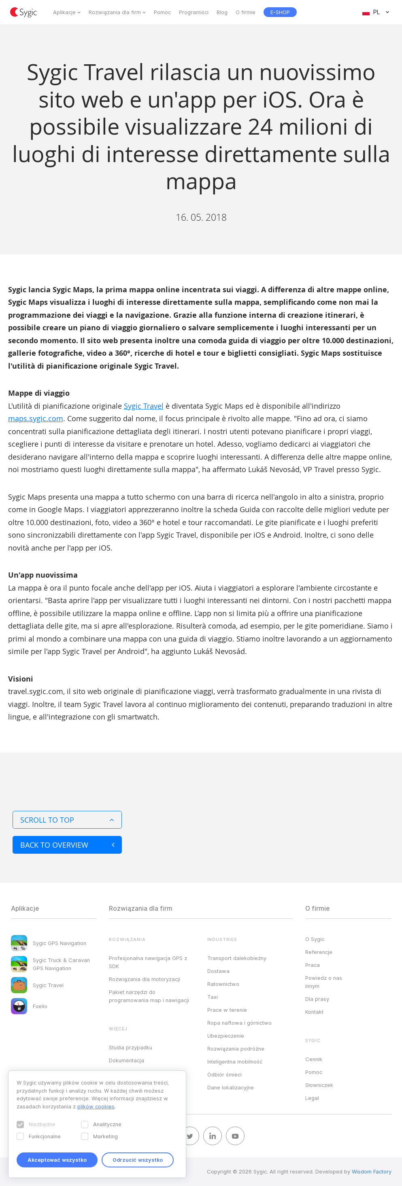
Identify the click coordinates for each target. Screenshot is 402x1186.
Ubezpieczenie (225, 1035)
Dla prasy (317, 999)
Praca (312, 965)
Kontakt (314, 1012)
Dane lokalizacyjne (230, 1087)
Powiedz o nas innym (323, 982)
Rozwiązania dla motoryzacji (144, 979)
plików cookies (96, 1106)
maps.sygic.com (35, 418)
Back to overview (67, 845)
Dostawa (218, 971)
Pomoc (162, 12)
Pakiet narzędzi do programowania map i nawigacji (149, 996)
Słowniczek (319, 1085)
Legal (312, 1098)
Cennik (313, 1059)
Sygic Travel (144, 406)
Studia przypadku (130, 1047)
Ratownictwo (223, 984)
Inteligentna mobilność (234, 1061)
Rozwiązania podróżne (235, 1048)
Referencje (318, 952)
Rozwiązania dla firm (115, 12)
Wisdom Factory (371, 1171)
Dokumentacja (126, 1060)
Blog (222, 12)
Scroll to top (67, 820)
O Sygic (314, 939)
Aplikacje (64, 12)
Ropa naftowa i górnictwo (239, 1022)
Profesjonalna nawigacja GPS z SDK (148, 962)
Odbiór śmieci (224, 1074)
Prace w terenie (227, 1010)
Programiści (193, 12)
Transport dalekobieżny (236, 958)
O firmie (245, 12)
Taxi (212, 997)
